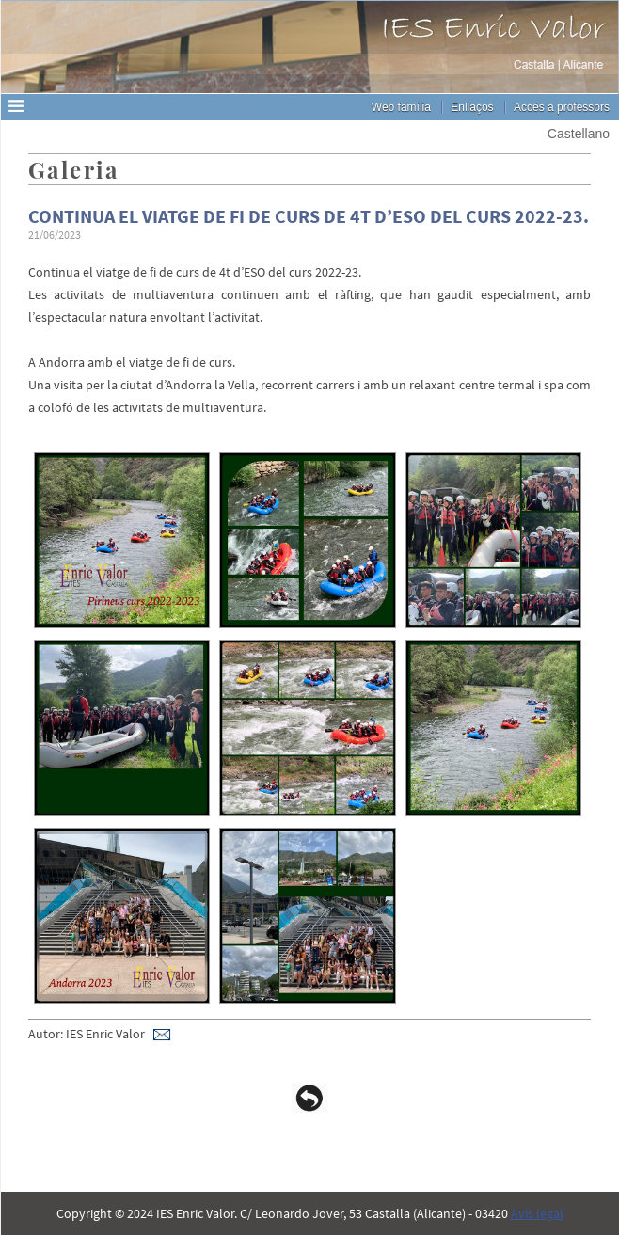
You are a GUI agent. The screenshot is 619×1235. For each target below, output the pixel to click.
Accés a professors (562, 107)
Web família (401, 107)
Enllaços (472, 107)
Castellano (579, 133)
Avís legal (537, 1213)
